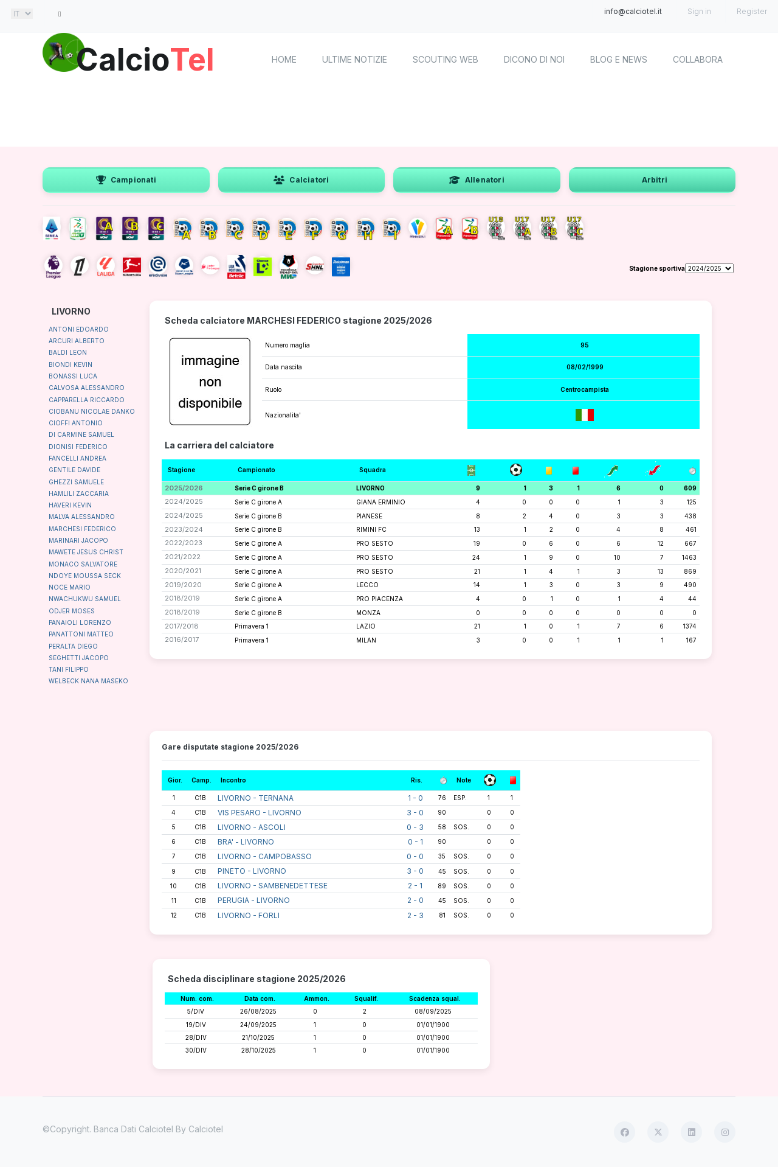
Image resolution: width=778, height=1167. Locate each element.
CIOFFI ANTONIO (76, 423)
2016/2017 (182, 639)
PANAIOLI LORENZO (80, 622)
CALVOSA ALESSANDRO (87, 387)
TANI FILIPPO (69, 669)
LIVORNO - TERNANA (256, 798)
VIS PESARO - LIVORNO (259, 812)
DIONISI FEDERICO (78, 446)
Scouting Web (445, 59)
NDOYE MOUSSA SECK (85, 575)
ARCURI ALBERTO (77, 340)
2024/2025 (184, 501)
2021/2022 (183, 556)
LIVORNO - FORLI (249, 915)
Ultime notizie (354, 59)
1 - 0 (415, 798)
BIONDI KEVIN (70, 364)
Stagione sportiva (657, 268)
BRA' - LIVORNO (246, 841)
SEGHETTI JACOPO (79, 657)
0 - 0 (415, 856)
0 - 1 (415, 841)
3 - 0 (415, 812)
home (284, 59)
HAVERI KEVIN (70, 505)
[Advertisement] (389, 115)
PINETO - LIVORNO (252, 871)
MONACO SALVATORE (83, 564)
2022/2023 (183, 542)
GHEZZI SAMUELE (76, 482)
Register (752, 11)
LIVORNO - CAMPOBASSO (265, 856)
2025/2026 (184, 488)
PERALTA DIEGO (73, 646)
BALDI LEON (68, 352)
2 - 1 (415, 885)
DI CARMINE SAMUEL (81, 434)
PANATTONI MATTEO (81, 634)
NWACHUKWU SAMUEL (85, 598)
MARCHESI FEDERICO (82, 528)
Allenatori (476, 179)
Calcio (145, 57)
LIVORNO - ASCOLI (252, 827)
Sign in (699, 11)
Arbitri (654, 179)
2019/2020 (183, 584)
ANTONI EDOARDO (79, 329)
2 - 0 (415, 900)
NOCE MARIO (70, 587)
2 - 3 (415, 915)
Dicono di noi (534, 59)
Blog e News (618, 59)
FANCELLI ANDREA (77, 458)
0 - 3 (415, 827)
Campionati (126, 179)
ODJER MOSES (72, 611)
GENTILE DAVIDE (74, 469)
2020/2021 (183, 570)
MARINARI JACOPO (78, 540)
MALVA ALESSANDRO (82, 516)
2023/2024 (184, 529)
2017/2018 (182, 626)
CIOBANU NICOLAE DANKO (92, 411)
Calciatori (301, 179)
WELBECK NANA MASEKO (88, 681)
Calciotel (205, 1129)
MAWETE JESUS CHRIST (86, 552)
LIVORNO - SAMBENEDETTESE (273, 885)
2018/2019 (182, 598)
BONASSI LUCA (73, 376)
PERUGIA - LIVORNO (254, 900)
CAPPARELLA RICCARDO (87, 399)
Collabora (698, 59)
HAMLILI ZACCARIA (79, 493)
